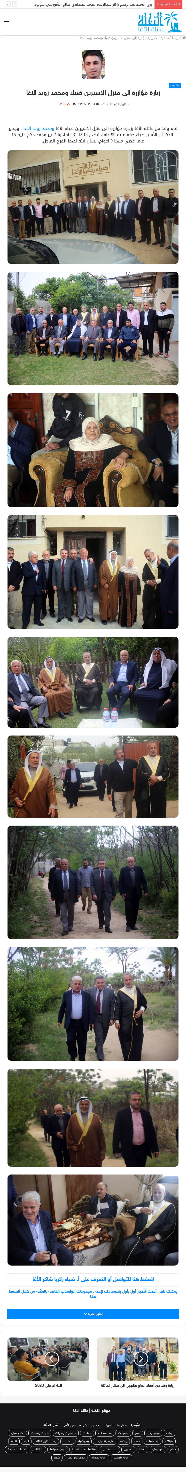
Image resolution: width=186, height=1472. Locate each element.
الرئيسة (178, 38)
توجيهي (128, 1455)
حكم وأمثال (17, 1438)
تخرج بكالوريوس (76, 1463)
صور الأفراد (69, 1430)
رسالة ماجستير (121, 1463)
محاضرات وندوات (65, 1438)
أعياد (26, 1446)
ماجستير (96, 1430)
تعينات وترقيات (40, 1438)
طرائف (169, 1446)
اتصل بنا (122, 1430)
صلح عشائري (109, 1455)
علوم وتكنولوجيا (105, 1446)
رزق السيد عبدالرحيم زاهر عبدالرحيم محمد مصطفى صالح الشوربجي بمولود (93, 4)
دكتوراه (109, 1430)
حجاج (173, 1455)
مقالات (87, 1438)
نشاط (142, 1455)
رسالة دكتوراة (99, 1463)
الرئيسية (135, 1430)
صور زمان (157, 1455)
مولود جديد (153, 1438)
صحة (137, 1446)
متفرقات (162, 38)
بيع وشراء (83, 1446)
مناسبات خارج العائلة (84, 1455)
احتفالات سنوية (17, 1455)
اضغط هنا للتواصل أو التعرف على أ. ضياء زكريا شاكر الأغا (93, 1279)
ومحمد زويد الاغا (38, 128)
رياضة (123, 1446)
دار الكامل (37, 1455)
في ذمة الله (104, 1438)
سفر (137, 1438)
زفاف (169, 1438)
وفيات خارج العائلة (46, 1446)
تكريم (14, 1446)
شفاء (57, 1463)
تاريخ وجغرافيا (57, 1455)
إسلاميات (152, 1446)
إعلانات (67, 1446)
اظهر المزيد (93, 1314)
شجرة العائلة (51, 1430)
